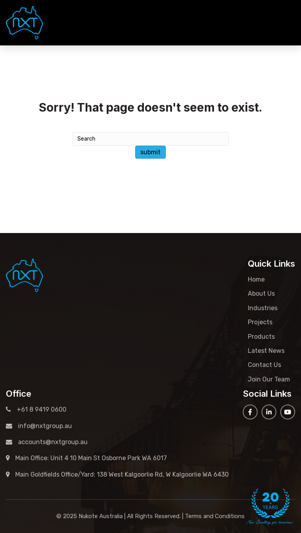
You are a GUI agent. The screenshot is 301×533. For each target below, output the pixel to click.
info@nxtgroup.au (39, 426)
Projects (260, 322)
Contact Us (264, 365)
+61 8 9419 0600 (263, 22)
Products (261, 336)
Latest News (266, 350)
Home (256, 279)
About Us (261, 293)
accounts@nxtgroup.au (47, 442)
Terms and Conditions (215, 516)
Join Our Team (269, 379)
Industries (263, 308)
